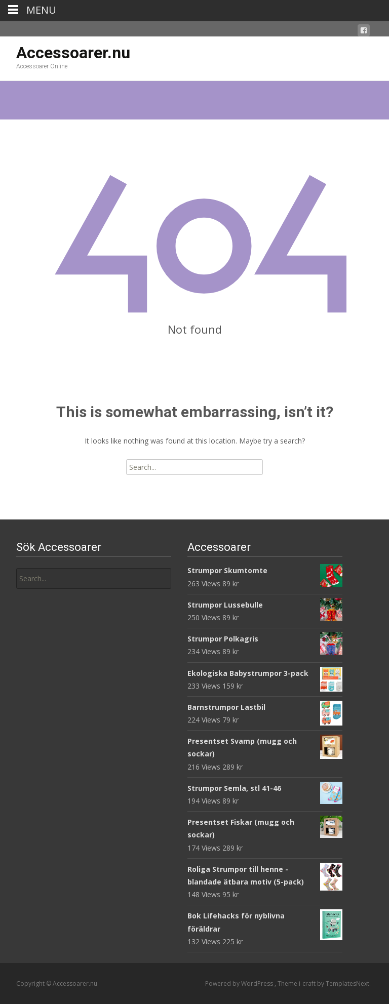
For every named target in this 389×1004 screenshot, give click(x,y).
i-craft (308, 983)
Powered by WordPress (240, 983)
